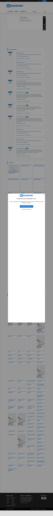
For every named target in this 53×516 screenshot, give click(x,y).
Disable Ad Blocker (26, 206)
